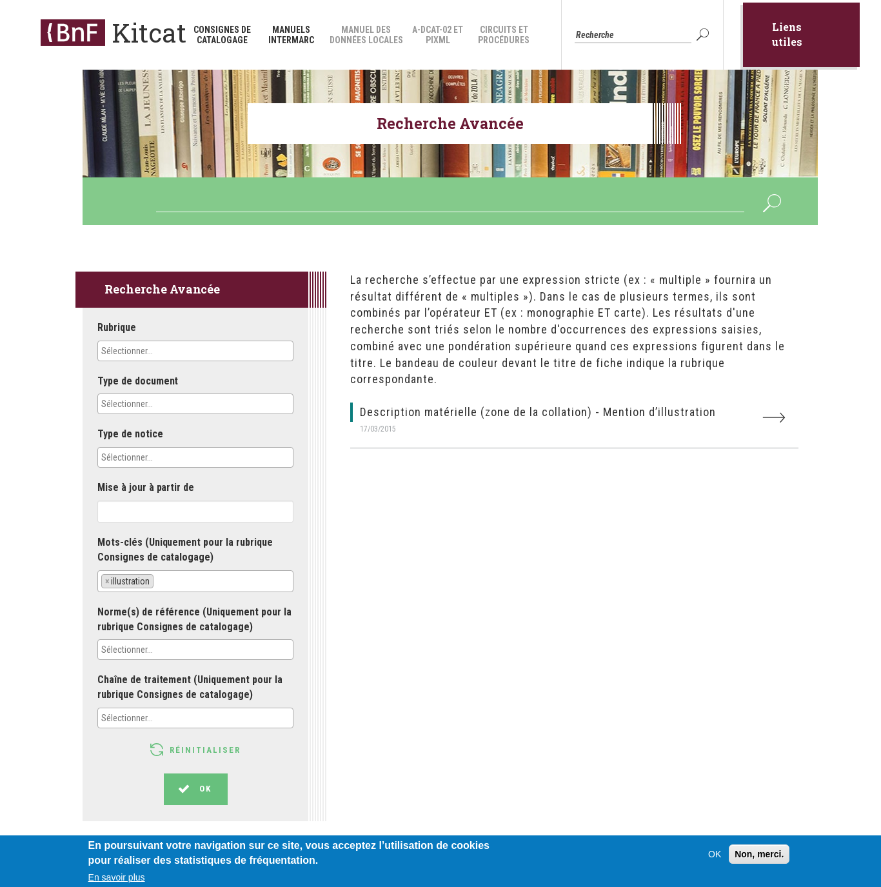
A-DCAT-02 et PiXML (437, 35)
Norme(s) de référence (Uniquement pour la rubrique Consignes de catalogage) (194, 619)
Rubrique (116, 327)
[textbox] (158, 350)
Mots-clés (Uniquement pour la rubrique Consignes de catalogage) (185, 549)
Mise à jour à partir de (145, 487)
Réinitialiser (205, 750)
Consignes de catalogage (222, 35)
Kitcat (149, 32)
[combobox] (195, 351)
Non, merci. (759, 858)
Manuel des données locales (366, 35)
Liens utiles (787, 34)
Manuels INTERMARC (291, 35)
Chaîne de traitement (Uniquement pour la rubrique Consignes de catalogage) (189, 687)
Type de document (137, 381)
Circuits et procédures (504, 35)
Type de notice (130, 434)
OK (704, 35)
